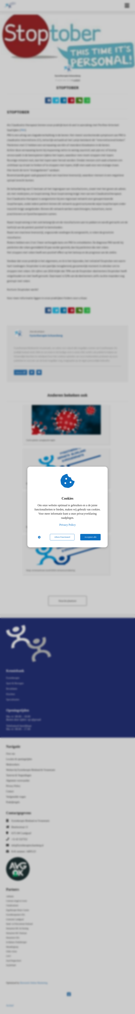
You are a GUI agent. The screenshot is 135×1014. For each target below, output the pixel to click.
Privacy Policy (67, 524)
